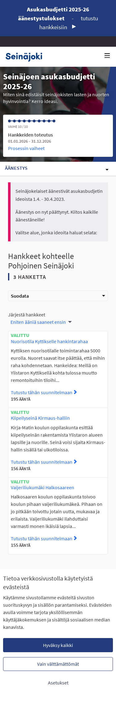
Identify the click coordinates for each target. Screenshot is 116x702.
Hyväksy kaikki (58, 645)
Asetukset (58, 683)
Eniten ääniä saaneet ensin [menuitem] (38, 321)
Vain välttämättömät (58, 664)
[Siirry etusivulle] (26, 57)
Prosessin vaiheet (26, 148)
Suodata (58, 296)
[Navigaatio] (107, 56)
